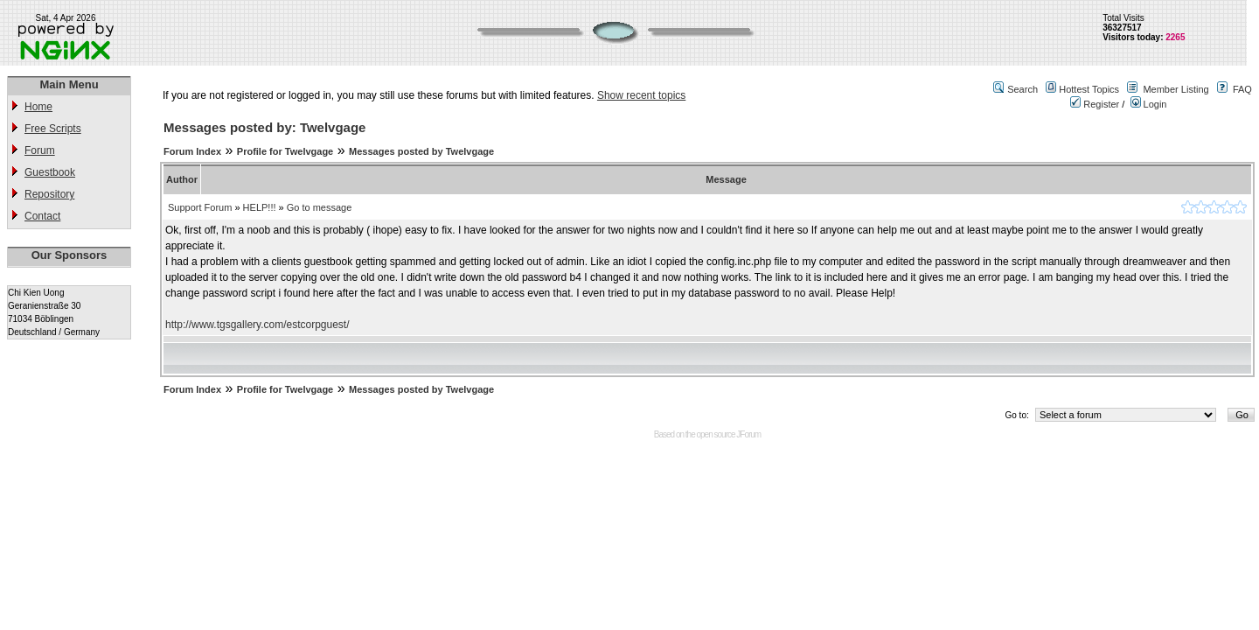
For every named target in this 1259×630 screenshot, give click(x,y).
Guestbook (49, 172)
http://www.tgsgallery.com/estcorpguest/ (257, 324)
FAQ (1242, 89)
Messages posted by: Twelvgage (264, 127)
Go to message (319, 207)
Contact (42, 216)
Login (1148, 104)
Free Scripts (52, 128)
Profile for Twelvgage (285, 151)
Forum (39, 150)
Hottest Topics (1089, 89)
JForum (748, 434)
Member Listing (1175, 89)
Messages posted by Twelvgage (421, 151)
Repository (49, 194)
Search (1022, 89)
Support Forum (200, 207)
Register (1094, 104)
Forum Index (192, 151)
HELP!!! (259, 207)
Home (38, 107)
